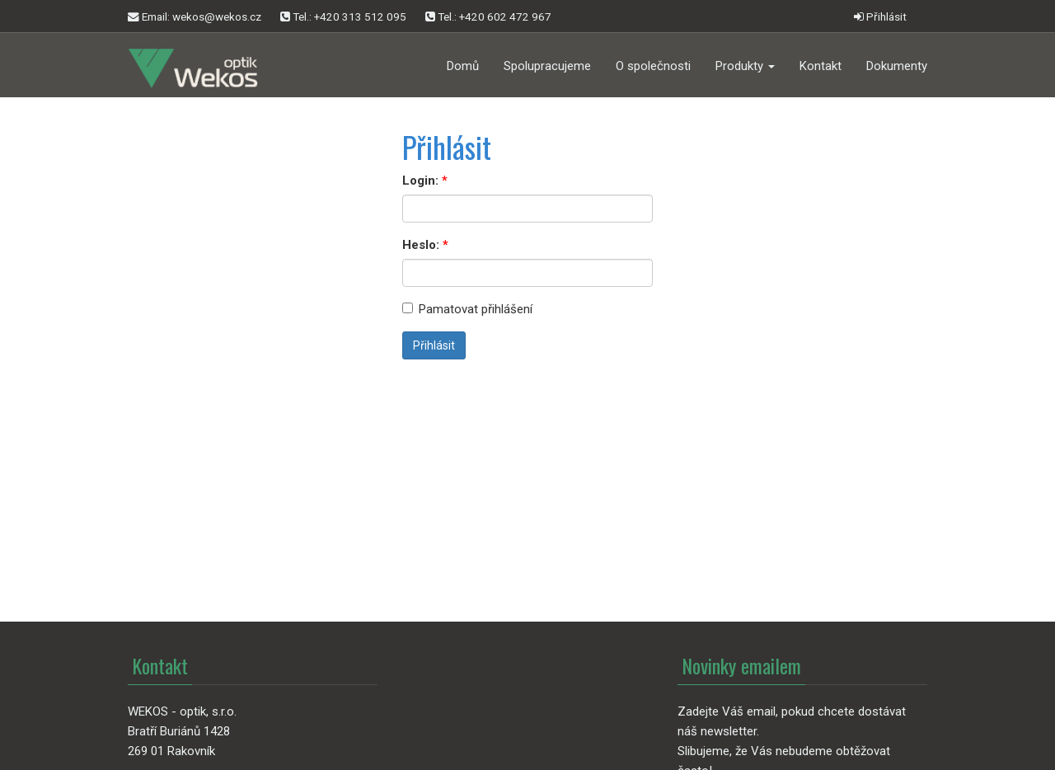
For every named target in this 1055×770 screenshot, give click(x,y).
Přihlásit (880, 16)
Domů (463, 66)
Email (194, 17)
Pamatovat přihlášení (467, 309)
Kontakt (820, 66)
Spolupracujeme (547, 66)
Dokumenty (896, 66)
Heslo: (420, 244)
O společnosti (653, 66)
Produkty (745, 66)
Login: (420, 180)
